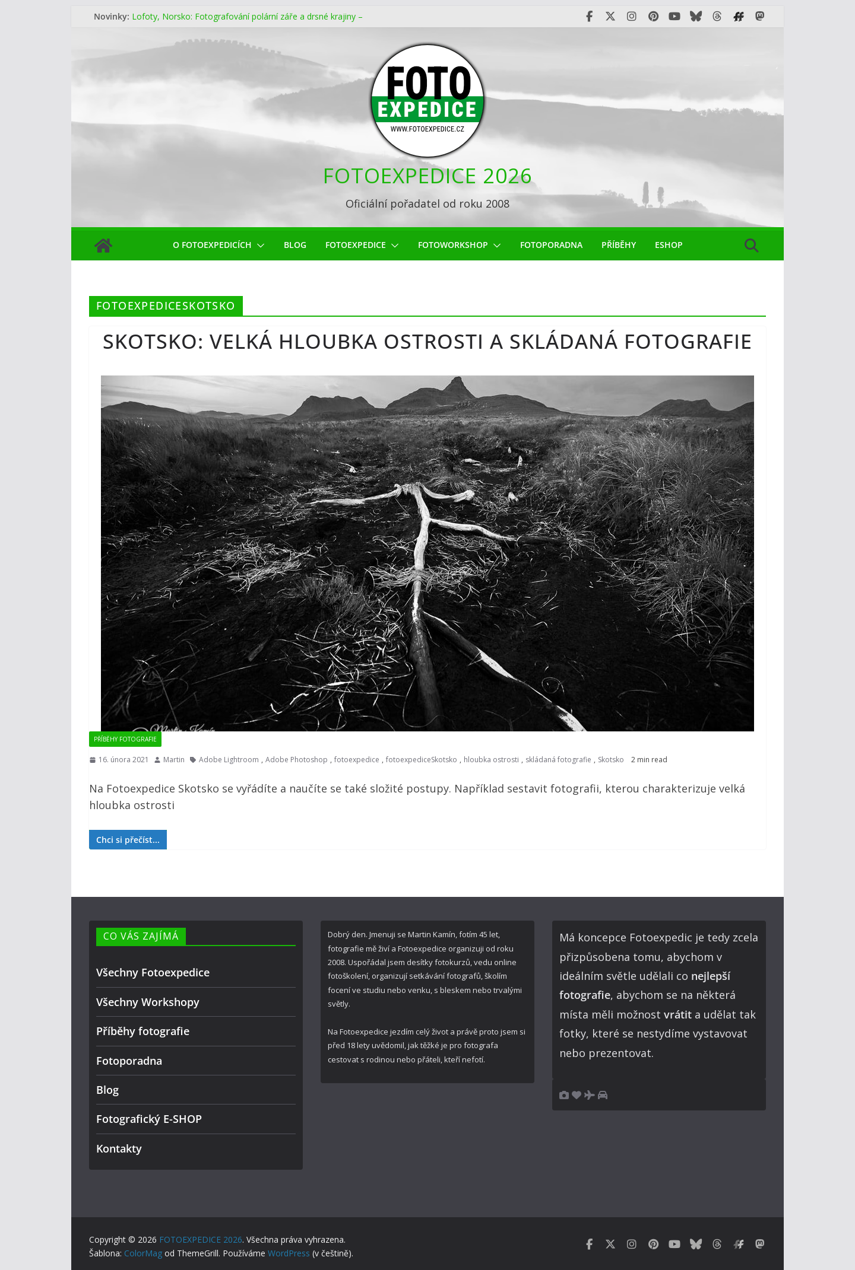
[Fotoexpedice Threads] (717, 17)
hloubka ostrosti (491, 760)
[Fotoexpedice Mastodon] (760, 17)
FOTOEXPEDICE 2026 (428, 175)
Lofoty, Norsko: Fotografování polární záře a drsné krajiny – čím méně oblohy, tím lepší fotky (247, 22)
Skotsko (611, 760)
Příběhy (618, 244)
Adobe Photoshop (296, 760)
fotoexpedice (356, 760)
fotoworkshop (453, 244)
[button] (258, 245)
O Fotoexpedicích (212, 244)
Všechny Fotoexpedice (153, 972)
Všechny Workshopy (148, 1002)
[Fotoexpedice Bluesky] (696, 17)
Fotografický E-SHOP (149, 1119)
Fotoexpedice (355, 244)
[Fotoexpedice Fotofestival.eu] (739, 17)
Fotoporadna (551, 244)
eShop (669, 244)
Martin (174, 760)
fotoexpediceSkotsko (421, 760)
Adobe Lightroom (229, 760)
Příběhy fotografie (125, 739)
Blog (295, 244)
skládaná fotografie (558, 760)
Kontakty (119, 1148)
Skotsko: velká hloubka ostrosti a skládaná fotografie (427, 341)
